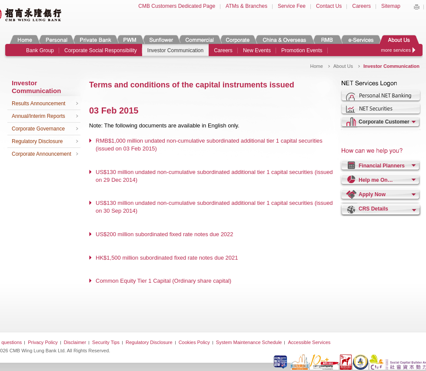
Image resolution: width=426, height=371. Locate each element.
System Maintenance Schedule (249, 342)
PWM (130, 39)
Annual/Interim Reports (38, 116)
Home (24, 39)
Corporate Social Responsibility (100, 50)
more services (396, 50)
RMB (327, 39)
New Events (257, 50)
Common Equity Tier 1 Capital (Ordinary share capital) (163, 280)
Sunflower (160, 39)
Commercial (199, 39)
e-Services (360, 39)
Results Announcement (38, 103)
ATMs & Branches (246, 6)
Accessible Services (309, 342)
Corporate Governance (38, 129)
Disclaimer (75, 342)
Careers (361, 6)
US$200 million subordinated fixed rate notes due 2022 (164, 234)
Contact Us (329, 6)
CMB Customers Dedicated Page (176, 6)
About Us (399, 39)
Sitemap (390, 6)
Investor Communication (175, 50)
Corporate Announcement (41, 154)
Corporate (237, 39)
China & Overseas (284, 39)
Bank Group (40, 50)
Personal (56, 39)
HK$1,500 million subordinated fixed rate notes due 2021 (167, 257)
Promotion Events (302, 50)
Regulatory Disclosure (37, 141)
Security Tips (106, 342)
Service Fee (292, 6)
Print (416, 7)
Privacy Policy (42, 342)
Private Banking (95, 39)
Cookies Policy (194, 342)
